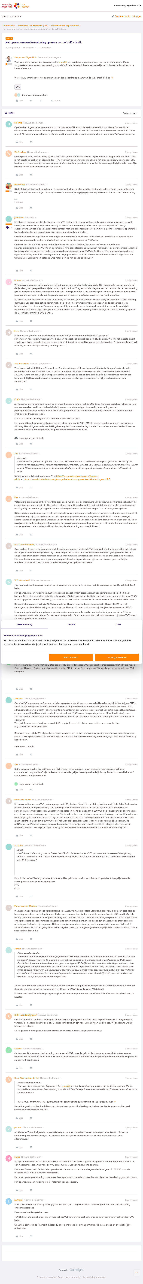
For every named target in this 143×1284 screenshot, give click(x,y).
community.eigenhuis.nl (127, 6)
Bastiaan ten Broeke (24, 544)
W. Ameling (20, 152)
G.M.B (17, 280)
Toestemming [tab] (24, 624)
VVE (18, 87)
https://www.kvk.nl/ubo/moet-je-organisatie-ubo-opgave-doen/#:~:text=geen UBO (67, 479)
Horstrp (18, 122)
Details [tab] (72, 624)
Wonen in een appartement (65, 25)
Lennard (18, 1200)
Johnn (17, 948)
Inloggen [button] (136, 16)
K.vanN (18, 1048)
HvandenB (19, 184)
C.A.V (17, 399)
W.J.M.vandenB (22, 580)
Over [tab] (118, 624)
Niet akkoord (71, 657)
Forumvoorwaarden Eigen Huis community (58, 1277)
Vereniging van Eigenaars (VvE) (33, 25)
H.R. (16, 331)
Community (9, 25)
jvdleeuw (18, 217)
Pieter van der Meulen (25, 906)
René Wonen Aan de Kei (26, 1078)
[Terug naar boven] (137, 1272)
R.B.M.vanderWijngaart (25, 1015)
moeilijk (63, 62)
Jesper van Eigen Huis (25, 57)
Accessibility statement (94, 1277)
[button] (120, 16)
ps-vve (17, 1127)
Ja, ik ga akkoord (117, 657)
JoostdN (18, 698)
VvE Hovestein (21, 363)
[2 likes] (31, 95)
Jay (16, 453)
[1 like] (28, 438)
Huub (17, 1157)
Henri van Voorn (22, 799)
